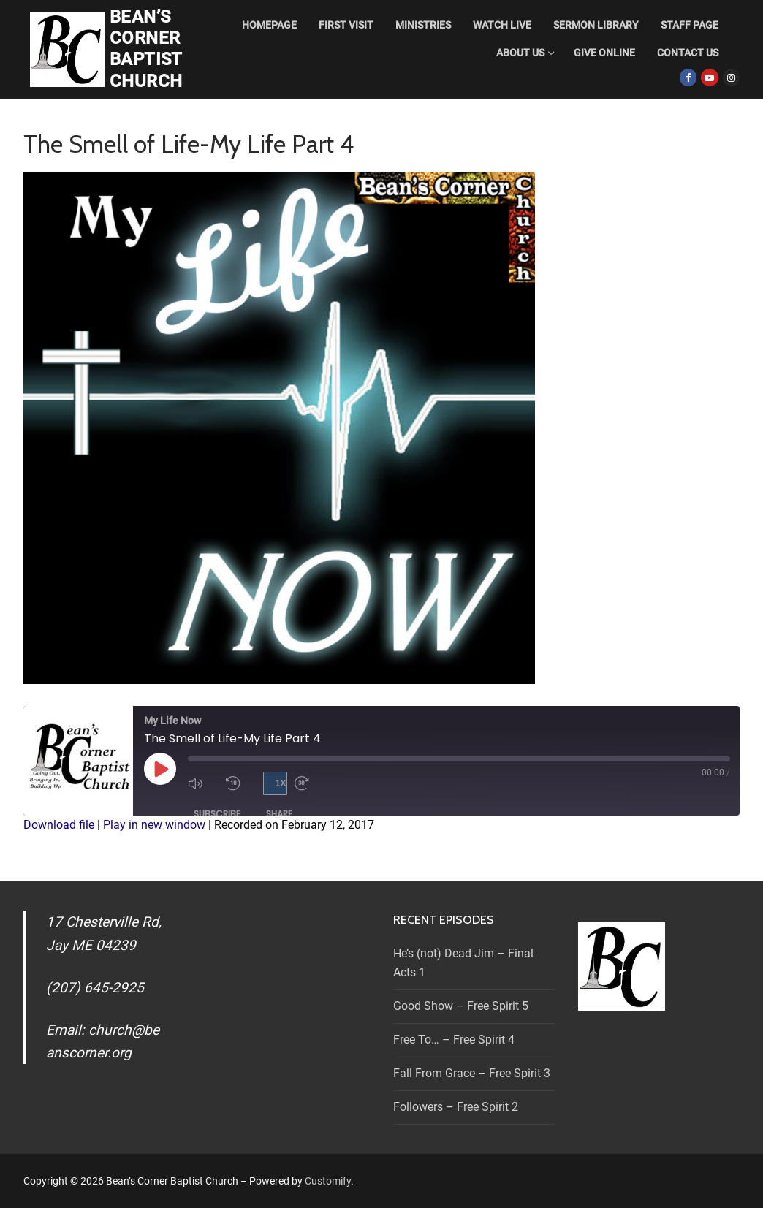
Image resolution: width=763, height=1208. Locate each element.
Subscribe (217, 814)
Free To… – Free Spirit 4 (454, 1039)
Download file (58, 825)
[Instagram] (731, 77)
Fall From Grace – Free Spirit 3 (471, 1073)
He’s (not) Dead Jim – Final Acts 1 (463, 962)
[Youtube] (709, 77)
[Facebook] (688, 77)
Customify (328, 1181)
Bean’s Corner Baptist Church (146, 49)
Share (279, 814)
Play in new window (154, 825)
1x (281, 783)
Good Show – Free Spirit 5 (460, 1006)
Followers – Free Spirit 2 (455, 1107)
